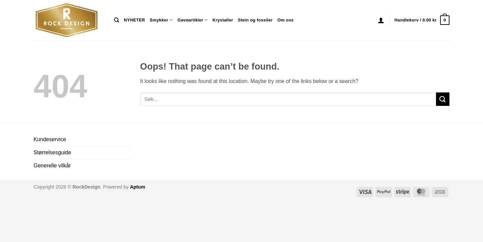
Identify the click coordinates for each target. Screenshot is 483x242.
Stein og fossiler (255, 20)
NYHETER (134, 20)
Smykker (161, 20)
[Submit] (442, 99)
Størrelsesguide (52, 152)
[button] (381, 20)
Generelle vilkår (52, 165)
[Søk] (116, 20)
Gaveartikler (192, 20)
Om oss (285, 20)
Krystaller (222, 20)
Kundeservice (50, 139)
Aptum (137, 187)
